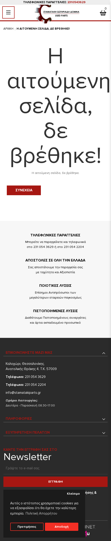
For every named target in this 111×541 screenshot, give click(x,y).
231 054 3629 (26, 377)
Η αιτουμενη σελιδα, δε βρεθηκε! (43, 29)
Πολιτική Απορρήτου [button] (41, 513)
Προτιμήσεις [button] (26, 527)
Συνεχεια (23, 190)
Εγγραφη (55, 482)
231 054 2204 (26, 385)
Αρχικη (8, 29)
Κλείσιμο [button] (73, 494)
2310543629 (76, 2)
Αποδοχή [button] (62, 527)
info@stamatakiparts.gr (23, 393)
